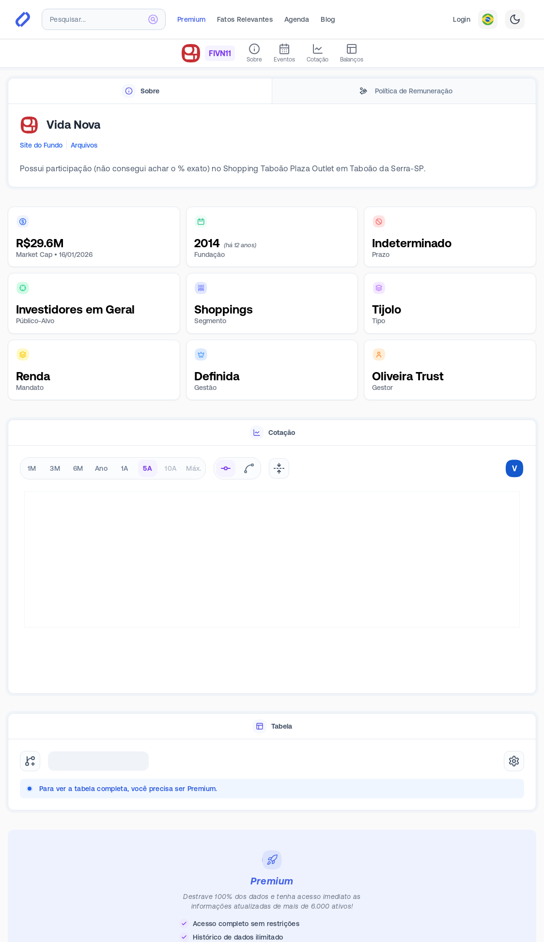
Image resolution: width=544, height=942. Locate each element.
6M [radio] (78, 468)
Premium (191, 19)
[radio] (225, 468)
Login (461, 19)
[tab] (140, 91)
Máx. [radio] (193, 468)
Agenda (296, 19)
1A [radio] (124, 468)
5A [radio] (147, 468)
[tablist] (272, 91)
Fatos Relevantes (245, 19)
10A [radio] (170, 468)
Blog (328, 19)
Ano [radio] (101, 468)
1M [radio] (32, 468)
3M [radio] (55, 468)
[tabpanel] (272, 146)
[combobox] (104, 19)
